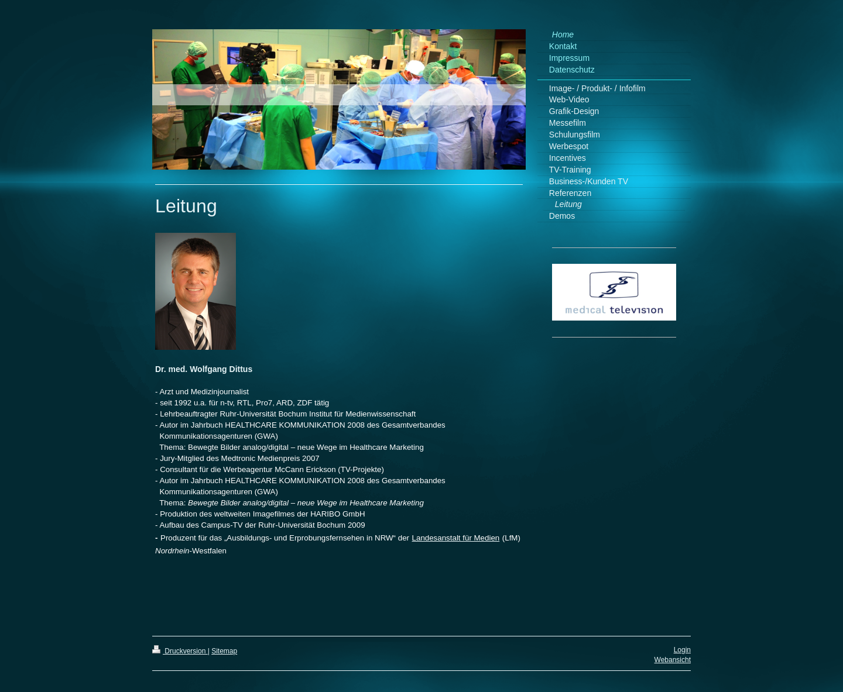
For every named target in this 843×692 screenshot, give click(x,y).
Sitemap (224, 651)
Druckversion (180, 651)
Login (682, 650)
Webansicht (672, 660)
